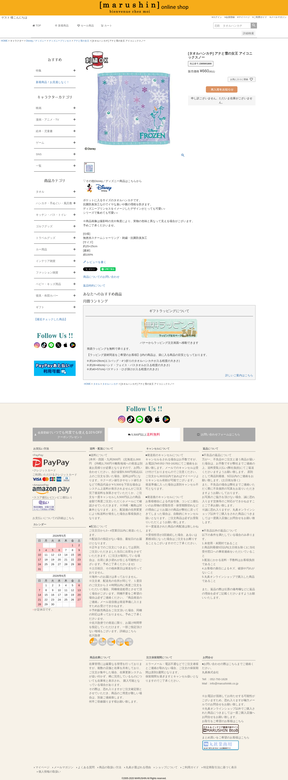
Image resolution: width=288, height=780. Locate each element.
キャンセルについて (158, 448)
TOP (37, 25)
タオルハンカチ (110, 384)
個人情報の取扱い (49, 771)
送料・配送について (101, 448)
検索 (254, 25)
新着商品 (62, 25)
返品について (210, 448)
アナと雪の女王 (81, 40)
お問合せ (208, 657)
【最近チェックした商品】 (50, 319)
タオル (96, 384)
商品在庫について (100, 657)
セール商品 (85, 25)
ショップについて (166, 767)
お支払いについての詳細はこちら (53, 518)
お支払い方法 (41, 448)
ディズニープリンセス (60, 40)
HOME (4, 40)
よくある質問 (86, 767)
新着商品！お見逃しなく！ (52, 82)
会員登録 (230, 17)
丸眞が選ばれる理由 (138, 767)
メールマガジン (279, 17)
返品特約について (94, 285)
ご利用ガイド (260, 17)
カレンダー (39, 524)
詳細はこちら (128, 631)
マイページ (244, 17)
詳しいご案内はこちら (239, 375)
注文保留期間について (159, 657)
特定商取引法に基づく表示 (220, 767)
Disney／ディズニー (36, 40)
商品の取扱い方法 (110, 767)
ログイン (217, 17)
